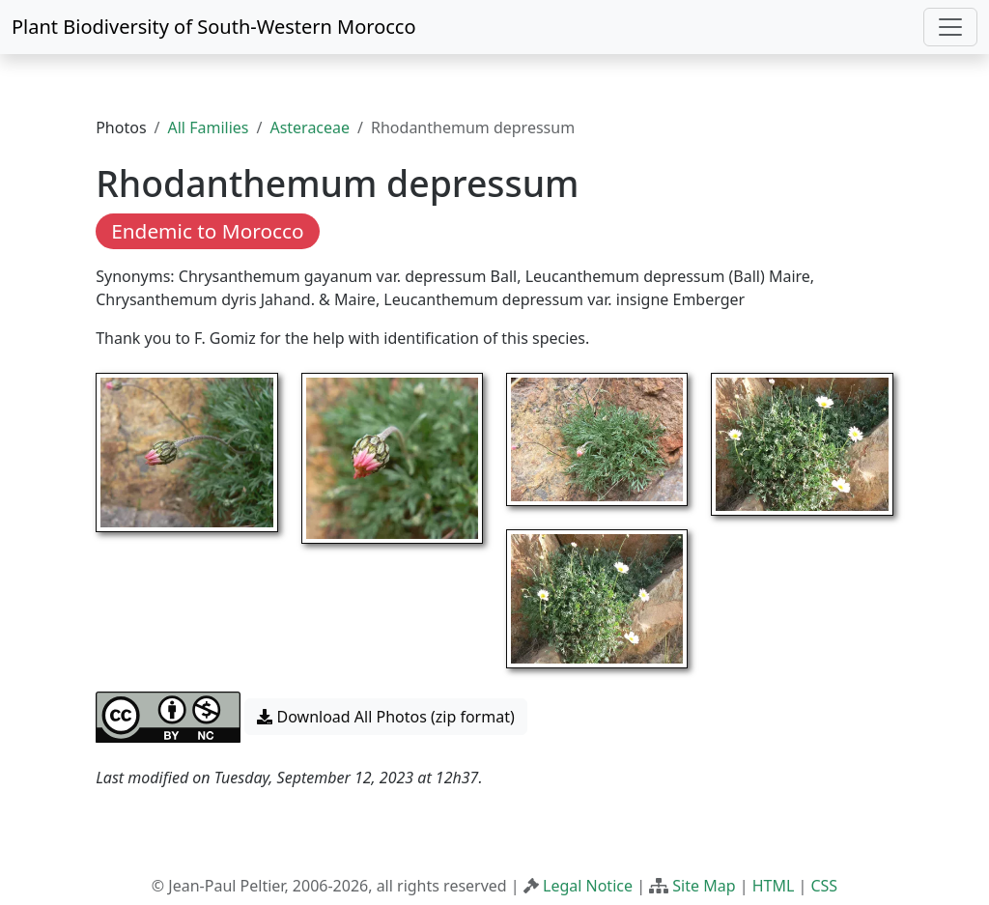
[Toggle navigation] (950, 27)
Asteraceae (309, 127)
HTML (773, 885)
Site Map (703, 885)
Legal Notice (588, 885)
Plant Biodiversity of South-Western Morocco (214, 27)
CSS (823, 885)
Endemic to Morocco (207, 230)
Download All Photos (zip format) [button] (385, 716)
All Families (208, 127)
